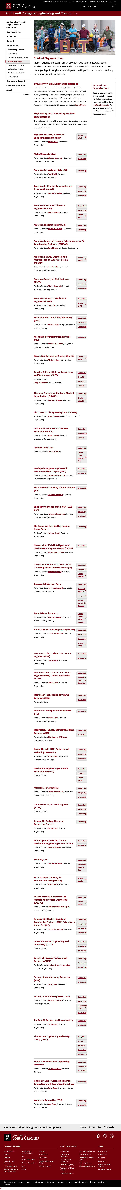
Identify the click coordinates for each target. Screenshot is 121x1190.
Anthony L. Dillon (55, 344)
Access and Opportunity (87, 1151)
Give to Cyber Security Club (81, 457)
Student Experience (15, 50)
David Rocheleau (55, 634)
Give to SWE (82, 1013)
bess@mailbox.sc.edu (101, 105)
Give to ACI (82, 170)
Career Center (12, 54)
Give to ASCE (82, 288)
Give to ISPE (82, 735)
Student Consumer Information (44, 1182)
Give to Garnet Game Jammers (81, 618)
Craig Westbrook (41, 383)
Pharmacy (42, 1151)
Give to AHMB (80, 137)
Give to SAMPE (80, 903)
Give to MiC (82, 797)
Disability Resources (66, 1173)
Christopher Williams (57, 737)
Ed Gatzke (52, 828)
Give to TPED (82, 1054)
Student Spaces (13, 77)
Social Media (109, 1127)
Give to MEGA (80, 779)
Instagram (81, 191)
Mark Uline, (53, 142)
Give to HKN (82, 527)
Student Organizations (15, 61)
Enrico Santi (53, 660)
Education (7, 1158)
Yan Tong (52, 1104)
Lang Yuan (52, 984)
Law (23, 1156)
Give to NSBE (82, 814)
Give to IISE (82, 700)
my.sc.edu (101, 1158)
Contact (92, 1127)
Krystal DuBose (54, 1001)
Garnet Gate (80, 105)
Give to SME (82, 982)
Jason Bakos (53, 325)
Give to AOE (82, 159)
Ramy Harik (53, 885)
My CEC (26, 94)
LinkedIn (81, 284)
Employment (64, 1151)
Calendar (93, 1)
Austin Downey (54, 848)
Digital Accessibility (98, 1182)
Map (98, 1)
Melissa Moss (54, 213)
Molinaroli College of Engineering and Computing (15, 25)
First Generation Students (16, 73)
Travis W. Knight (55, 229)
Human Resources (85, 1154)
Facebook (81, 569)
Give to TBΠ (82, 1025)
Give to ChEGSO (81, 399)
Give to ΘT (81, 1071)
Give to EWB (82, 516)
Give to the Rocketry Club (82, 867)
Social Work (43, 1158)
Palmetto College (44, 1166)
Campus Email (102, 1154)
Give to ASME (80, 305)
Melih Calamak (54, 286)
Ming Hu (51, 305)
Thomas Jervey (54, 617)
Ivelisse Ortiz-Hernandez (59, 965)
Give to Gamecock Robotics (81, 603)
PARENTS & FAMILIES (81, 1)
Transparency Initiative (64, 1182)
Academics (11, 37)
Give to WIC (82, 1105)
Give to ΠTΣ (82, 845)
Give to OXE (82, 822)
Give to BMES (80, 358)
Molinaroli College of (41, 13)
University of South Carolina (14, 1182)
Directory (104, 1)
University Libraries (85, 1163)
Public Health (43, 1154)
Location (83, 1127)
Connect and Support (15, 81)
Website (81, 322)
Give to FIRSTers (81, 575)
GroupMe (81, 377)
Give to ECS (82, 488)
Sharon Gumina (55, 158)
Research (10, 41)
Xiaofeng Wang (54, 572)
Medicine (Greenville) (28, 1163)
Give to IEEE (82, 658)
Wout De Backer (55, 193)
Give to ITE (81, 711)
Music (23, 1166)
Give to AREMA (80, 259)
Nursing (24, 1169)
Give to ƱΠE (82, 1081)
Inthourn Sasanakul (56, 476)
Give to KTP (82, 758)
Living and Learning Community (18, 57)
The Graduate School (10, 1166)
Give (115, 1)
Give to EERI (82, 473)
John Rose (52, 1088)
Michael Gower (54, 360)
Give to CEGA (82, 433)
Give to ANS (82, 230)
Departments (12, 46)
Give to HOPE (80, 644)
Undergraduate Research (16, 65)
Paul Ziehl (52, 174)
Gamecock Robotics (81, 590)
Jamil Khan (53, 248)
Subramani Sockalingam (58, 907)
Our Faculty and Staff (15, 86)
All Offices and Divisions (87, 1166)
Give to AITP (82, 337)
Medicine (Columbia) (28, 1160)
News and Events (13, 32)
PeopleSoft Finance (104, 1169)
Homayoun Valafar (56, 553)
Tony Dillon (53, 452)
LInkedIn (81, 386)
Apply (110, 1)
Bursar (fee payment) (67, 1165)
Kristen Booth (54, 533)
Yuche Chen (53, 718)
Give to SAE (82, 932)
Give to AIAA (82, 195)
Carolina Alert (102, 1151)
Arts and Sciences (9, 1151)
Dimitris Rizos (54, 267)
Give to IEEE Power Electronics (82, 680)
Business (6, 1154)
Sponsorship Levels (82, 1007)
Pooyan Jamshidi (55, 588)
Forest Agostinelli (55, 792)
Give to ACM (82, 327)
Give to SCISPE (80, 879)
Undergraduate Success (15, 69)
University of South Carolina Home (20, 6)
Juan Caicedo (54, 416)
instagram (81, 596)
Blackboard (101, 1161)
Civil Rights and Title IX (81, 1182)
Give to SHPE (82, 967)
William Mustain (55, 495)
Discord (80, 1041)
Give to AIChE (80, 216)
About (9, 90)
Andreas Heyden (55, 400)
